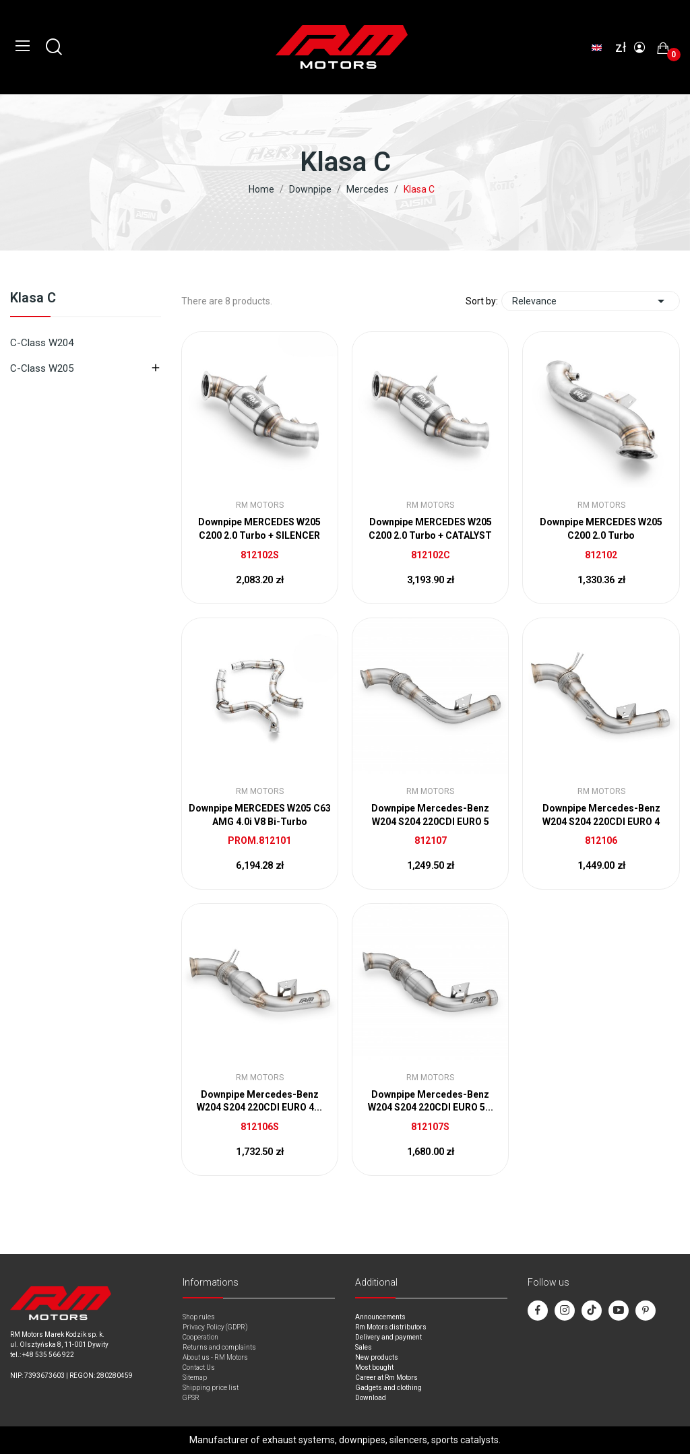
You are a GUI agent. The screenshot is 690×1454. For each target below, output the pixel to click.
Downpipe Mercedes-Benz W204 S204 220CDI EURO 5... (430, 1101)
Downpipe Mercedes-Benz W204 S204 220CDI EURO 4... (259, 1101)
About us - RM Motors (215, 1357)
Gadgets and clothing (388, 1387)
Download (370, 1397)
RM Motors (260, 505)
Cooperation (200, 1337)
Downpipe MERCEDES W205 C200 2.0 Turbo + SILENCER (259, 529)
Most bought (374, 1367)
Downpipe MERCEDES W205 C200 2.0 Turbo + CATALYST (430, 529)
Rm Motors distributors (391, 1327)
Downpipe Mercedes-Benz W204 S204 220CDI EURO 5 (430, 815)
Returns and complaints (219, 1347)
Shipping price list (211, 1387)
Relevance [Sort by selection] (590, 301)
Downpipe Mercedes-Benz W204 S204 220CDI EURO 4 (601, 815)
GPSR (191, 1397)
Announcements (380, 1317)
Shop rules (199, 1317)
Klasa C (33, 298)
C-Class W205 (41, 368)
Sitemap (195, 1377)
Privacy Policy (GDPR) (215, 1327)
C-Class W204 (41, 343)
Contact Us (199, 1367)
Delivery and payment (388, 1337)
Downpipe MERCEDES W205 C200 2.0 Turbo (601, 529)
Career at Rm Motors (386, 1377)
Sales (363, 1347)
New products (376, 1357)
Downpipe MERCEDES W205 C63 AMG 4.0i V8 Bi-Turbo (260, 815)
